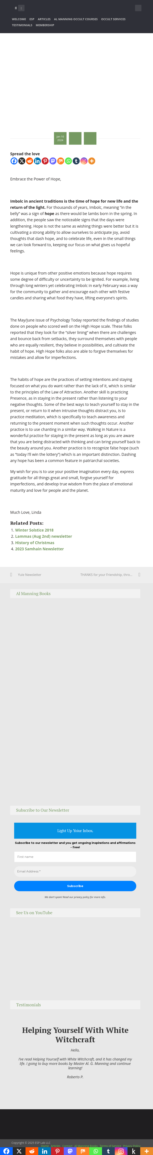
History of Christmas (34, 542)
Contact (67, 1146)
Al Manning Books (86, 1146)
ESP (31, 19)
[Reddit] (29, 160)
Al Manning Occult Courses (76, 19)
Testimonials (22, 25)
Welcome (19, 19)
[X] (21, 160)
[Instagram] (83, 160)
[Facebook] (14, 160)
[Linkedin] (37, 160)
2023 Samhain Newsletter (39, 549)
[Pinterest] (45, 160)
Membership (45, 25)
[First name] (75, 856)
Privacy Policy (131, 1146)
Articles (44, 19)
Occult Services (113, 19)
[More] (91, 160)
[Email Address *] (75, 871)
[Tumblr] (76, 160)
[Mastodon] (52, 160)
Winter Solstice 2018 (34, 530)
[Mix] (60, 160)
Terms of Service (110, 1146)
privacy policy (81, 897)
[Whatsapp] (68, 160)
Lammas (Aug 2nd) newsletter (43, 536)
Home (45, 1146)
